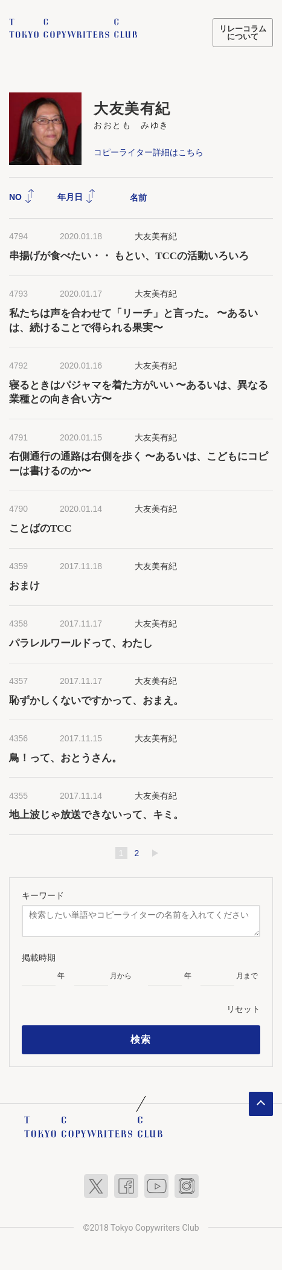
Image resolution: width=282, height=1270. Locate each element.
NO (22, 197)
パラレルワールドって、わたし (81, 643)
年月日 (76, 197)
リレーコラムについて (242, 32)
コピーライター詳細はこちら (148, 152)
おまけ (24, 585)
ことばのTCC (40, 528)
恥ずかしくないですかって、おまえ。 (96, 700)
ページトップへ (261, 1104)
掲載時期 (39, 957)
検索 (141, 1039)
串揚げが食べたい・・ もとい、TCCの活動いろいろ (129, 256)
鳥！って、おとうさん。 (65, 758)
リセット (243, 1009)
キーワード (43, 895)
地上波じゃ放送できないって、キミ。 (96, 814)
